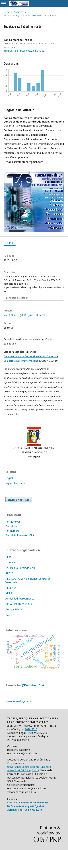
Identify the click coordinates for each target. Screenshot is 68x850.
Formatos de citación (17, 297)
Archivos (18, 12)
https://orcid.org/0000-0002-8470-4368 (24, 50)
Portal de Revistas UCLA (19, 535)
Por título (11, 526)
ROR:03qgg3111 (28, 770)
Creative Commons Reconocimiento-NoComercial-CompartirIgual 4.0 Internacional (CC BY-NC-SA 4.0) (28, 806)
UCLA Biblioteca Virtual (18, 604)
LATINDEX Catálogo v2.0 (20, 568)
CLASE (9, 557)
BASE (8, 614)
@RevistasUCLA (32, 685)
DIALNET (11, 562)
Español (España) (15, 483)
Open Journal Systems (18, 701)
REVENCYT (11, 587)
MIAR (8, 593)
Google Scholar (14, 609)
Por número (12, 530)
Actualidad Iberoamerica (19, 598)
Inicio (7, 12)
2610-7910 (31, 729)
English (9, 478)
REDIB (9, 573)
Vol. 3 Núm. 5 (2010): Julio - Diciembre (23, 15)
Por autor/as (12, 521)
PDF (11, 243)
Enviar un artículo (19, 499)
